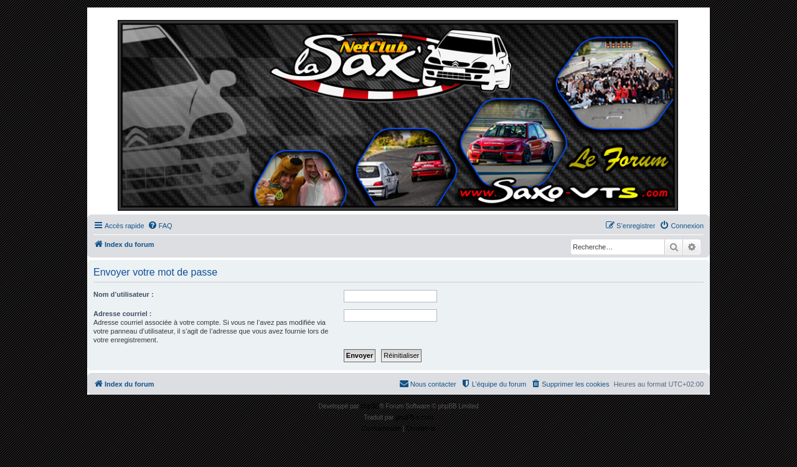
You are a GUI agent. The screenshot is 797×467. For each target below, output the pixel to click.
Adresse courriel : (122, 313)
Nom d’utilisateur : (123, 294)
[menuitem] (160, 225)
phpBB (370, 406)
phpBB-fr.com (414, 417)
